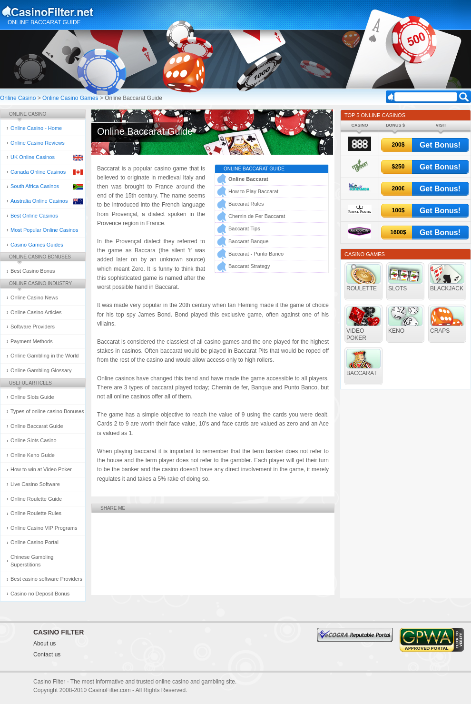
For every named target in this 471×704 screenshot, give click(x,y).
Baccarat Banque (248, 241)
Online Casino (18, 98)
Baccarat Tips (244, 228)
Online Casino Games (70, 98)
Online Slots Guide (32, 397)
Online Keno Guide (32, 455)
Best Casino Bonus (32, 271)
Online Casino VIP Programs (43, 528)
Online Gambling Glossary (40, 370)
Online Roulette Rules (35, 513)
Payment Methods (31, 341)
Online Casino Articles (36, 312)
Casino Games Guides (36, 245)
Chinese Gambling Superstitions (32, 560)
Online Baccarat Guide (36, 426)
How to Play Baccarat (253, 191)
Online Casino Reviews (37, 143)
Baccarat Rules (246, 204)
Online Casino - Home (36, 128)
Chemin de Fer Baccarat (256, 216)
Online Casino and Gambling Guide (70, 11)
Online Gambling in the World (44, 355)
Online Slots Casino (33, 440)
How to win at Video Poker (41, 469)
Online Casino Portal (34, 542)
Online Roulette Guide (36, 499)
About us (44, 643)
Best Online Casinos (34, 215)
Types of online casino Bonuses (47, 411)
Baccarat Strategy (249, 266)
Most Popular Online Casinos (44, 230)
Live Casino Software (35, 484)
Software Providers (32, 326)
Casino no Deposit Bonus (39, 593)
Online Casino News (34, 297)
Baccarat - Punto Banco (256, 254)
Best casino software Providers (46, 579)
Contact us (46, 654)
